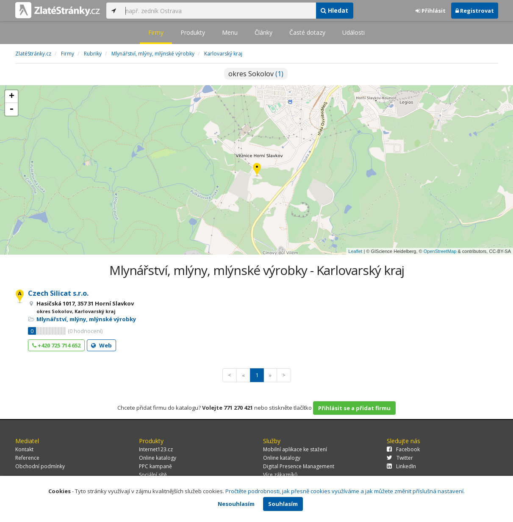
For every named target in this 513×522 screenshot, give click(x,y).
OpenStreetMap (440, 251)
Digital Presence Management (298, 466)
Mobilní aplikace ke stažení (295, 449)
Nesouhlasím (236, 504)
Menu (230, 32)
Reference (27, 457)
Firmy (156, 32)
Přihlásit (431, 10)
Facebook (403, 449)
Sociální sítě (153, 474)
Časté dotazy (307, 32)
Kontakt (24, 449)
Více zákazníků (280, 474)
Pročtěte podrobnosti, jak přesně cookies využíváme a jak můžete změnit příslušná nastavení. (345, 491)
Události (353, 32)
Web (101, 345)
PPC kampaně (155, 466)
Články (263, 32)
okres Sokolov (255, 73)
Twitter (400, 457)
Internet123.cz (156, 449)
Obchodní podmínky (40, 466)
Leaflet (355, 251)
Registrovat (474, 10)
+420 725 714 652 (56, 345)
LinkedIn (401, 466)
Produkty (192, 32)
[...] (218, 11)
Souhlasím (283, 504)
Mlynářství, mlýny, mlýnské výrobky (86, 319)
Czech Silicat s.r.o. (58, 293)
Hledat (334, 10)
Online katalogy (157, 457)
